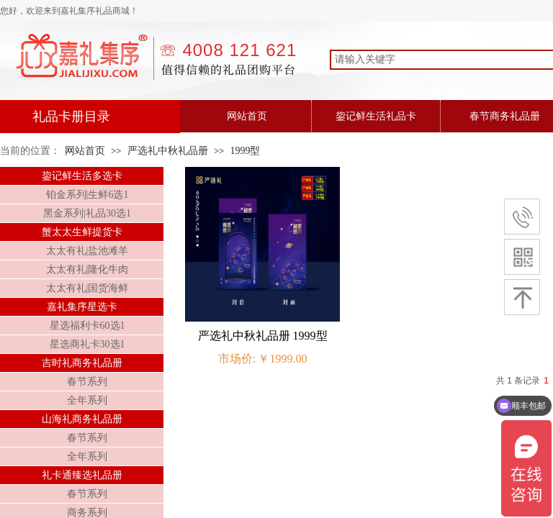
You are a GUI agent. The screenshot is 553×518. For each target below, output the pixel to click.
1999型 (245, 150)
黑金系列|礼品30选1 (87, 213)
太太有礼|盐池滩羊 (87, 250)
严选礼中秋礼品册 (167, 150)
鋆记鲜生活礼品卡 (376, 116)
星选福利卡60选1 (87, 325)
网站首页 (247, 116)
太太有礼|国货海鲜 (87, 288)
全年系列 (87, 400)
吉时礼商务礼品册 (82, 363)
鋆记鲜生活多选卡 (82, 176)
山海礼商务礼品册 (82, 419)
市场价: (237, 359)
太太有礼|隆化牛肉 (87, 269)
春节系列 (87, 381)
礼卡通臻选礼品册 (82, 475)
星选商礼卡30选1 (87, 344)
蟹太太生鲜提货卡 (82, 232)
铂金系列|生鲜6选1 (87, 194)
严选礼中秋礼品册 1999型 (263, 336)
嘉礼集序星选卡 (82, 306)
